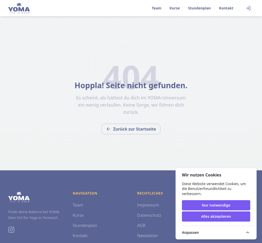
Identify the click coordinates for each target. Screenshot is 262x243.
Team (156, 8)
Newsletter (147, 235)
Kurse (175, 8)
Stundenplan (199, 8)
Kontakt (226, 8)
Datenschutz (149, 215)
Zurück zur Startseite (131, 129)
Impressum (148, 205)
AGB (141, 225)
